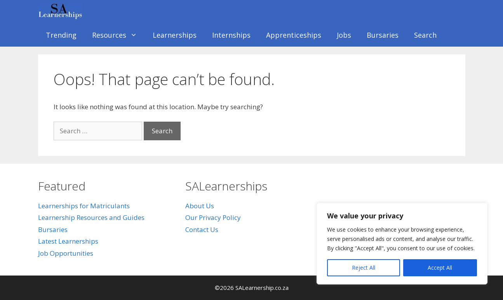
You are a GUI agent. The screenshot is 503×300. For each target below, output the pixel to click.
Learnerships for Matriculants (84, 205)
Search (425, 35)
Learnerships (175, 35)
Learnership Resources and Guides (91, 217)
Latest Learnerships (68, 241)
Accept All (440, 267)
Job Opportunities (65, 253)
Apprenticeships (293, 35)
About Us (199, 205)
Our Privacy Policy (213, 217)
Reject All (363, 267)
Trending (61, 35)
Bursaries (383, 35)
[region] (402, 243)
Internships (231, 35)
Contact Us (201, 229)
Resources (118, 35)
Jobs (344, 35)
